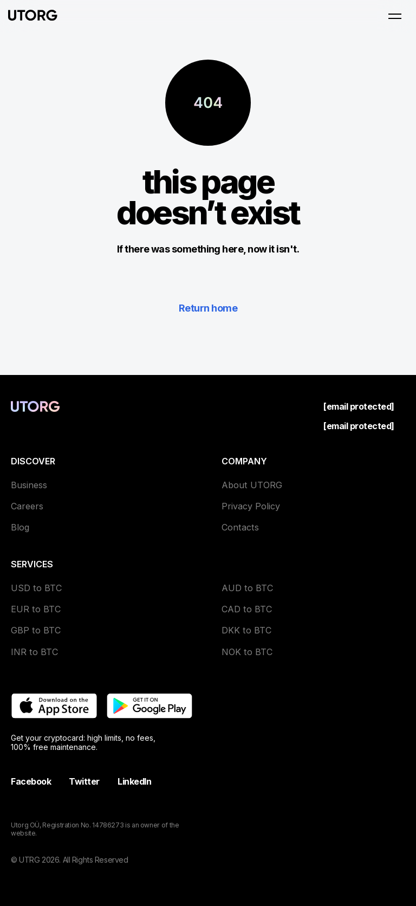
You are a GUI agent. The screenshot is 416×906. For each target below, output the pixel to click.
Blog (20, 527)
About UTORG (252, 485)
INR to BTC (34, 651)
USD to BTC (36, 588)
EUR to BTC (36, 609)
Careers (27, 506)
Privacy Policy (251, 506)
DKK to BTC (246, 630)
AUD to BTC (247, 588)
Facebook (31, 781)
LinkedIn (134, 781)
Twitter (84, 781)
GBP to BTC (36, 630)
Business (29, 485)
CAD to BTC (247, 609)
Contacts (240, 527)
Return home (208, 308)
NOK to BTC (247, 651)
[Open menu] (395, 16)
